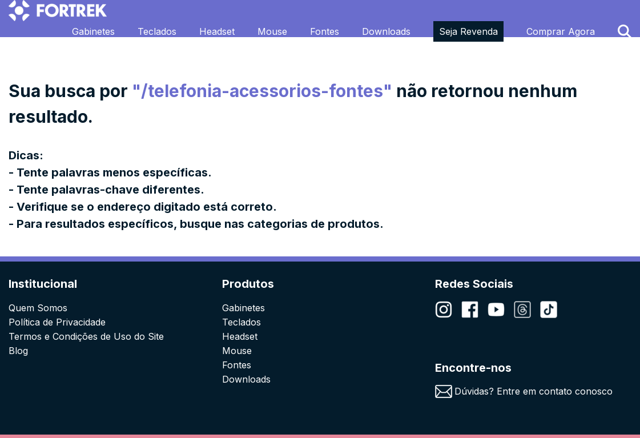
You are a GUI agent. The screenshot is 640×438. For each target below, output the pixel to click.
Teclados (157, 31)
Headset (217, 31)
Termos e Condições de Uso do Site (86, 336)
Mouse (272, 31)
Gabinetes (93, 31)
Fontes (324, 31)
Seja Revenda (468, 31)
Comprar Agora (560, 31)
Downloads (386, 31)
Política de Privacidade (57, 322)
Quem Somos (38, 308)
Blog (18, 350)
